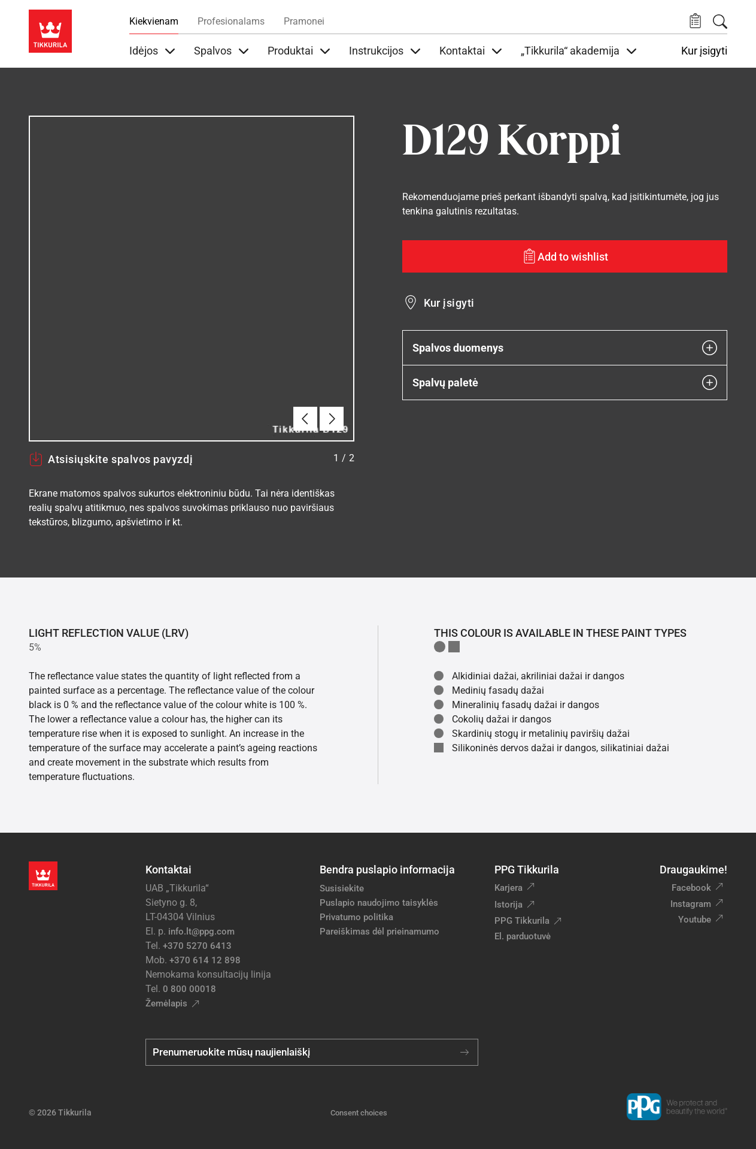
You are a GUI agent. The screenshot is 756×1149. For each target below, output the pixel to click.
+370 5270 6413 (197, 946)
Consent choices (358, 1112)
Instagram (690, 904)
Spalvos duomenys (565, 347)
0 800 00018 (189, 989)
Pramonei (304, 21)
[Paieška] (720, 21)
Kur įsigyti (704, 51)
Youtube (694, 919)
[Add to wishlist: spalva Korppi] (565, 256)
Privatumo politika (356, 917)
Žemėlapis (166, 1003)
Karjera (508, 887)
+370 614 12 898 (205, 960)
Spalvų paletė (565, 382)
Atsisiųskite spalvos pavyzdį (111, 459)
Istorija (508, 904)
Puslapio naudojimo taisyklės (379, 902)
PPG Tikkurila (521, 920)
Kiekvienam (153, 21)
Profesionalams (231, 21)
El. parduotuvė (522, 936)
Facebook (691, 887)
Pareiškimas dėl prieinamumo (381, 931)
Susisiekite (342, 888)
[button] (695, 21)
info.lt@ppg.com (201, 931)
